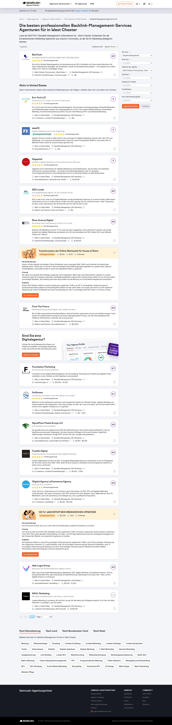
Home (21, 19)
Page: (39, 617)
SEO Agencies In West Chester (75, 19)
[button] (138, 4)
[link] (81, 4)
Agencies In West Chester (51, 19)
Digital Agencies (33, 19)
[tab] (30, 631)
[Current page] (45, 616)
